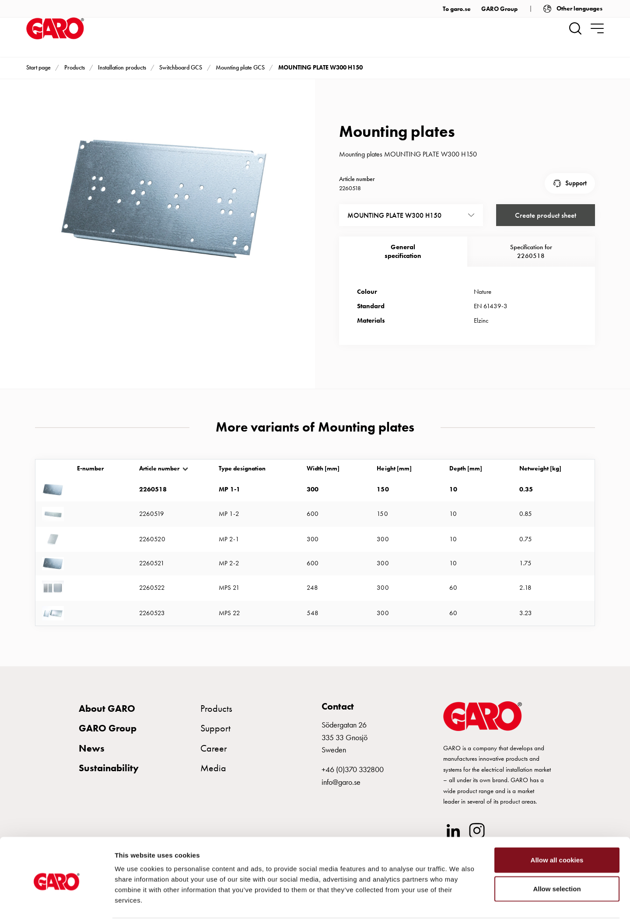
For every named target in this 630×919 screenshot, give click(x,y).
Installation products (122, 67)
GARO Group (499, 9)
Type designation (242, 478)
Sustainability (109, 768)
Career (213, 748)
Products (74, 67)
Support (576, 182)
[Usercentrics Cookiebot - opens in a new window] (56, 902)
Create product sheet (545, 214)
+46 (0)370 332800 (353, 769)
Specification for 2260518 (531, 250)
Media (213, 768)
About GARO (107, 708)
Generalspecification (403, 250)
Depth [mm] (465, 478)
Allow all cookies (557, 826)
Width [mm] (323, 478)
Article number (159, 478)
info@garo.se (341, 782)
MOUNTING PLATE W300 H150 (320, 67)
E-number (90, 478)
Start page (38, 67)
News (92, 748)
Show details (459, 901)
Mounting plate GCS (240, 67)
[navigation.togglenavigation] (597, 28)
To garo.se (457, 9)
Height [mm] (394, 478)
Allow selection (557, 855)
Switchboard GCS (180, 67)
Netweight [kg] (540, 478)
